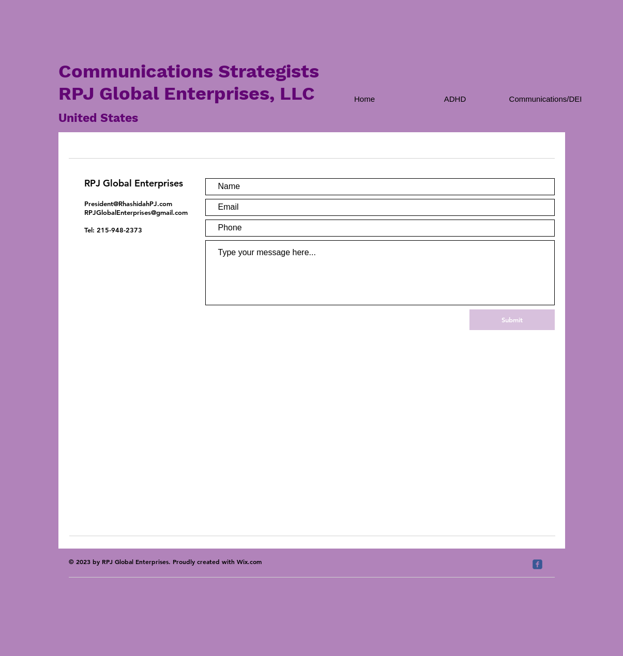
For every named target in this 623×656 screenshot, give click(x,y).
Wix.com (249, 561)
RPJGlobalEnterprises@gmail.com (136, 212)
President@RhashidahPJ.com (128, 203)
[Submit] (512, 319)
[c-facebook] (537, 564)
